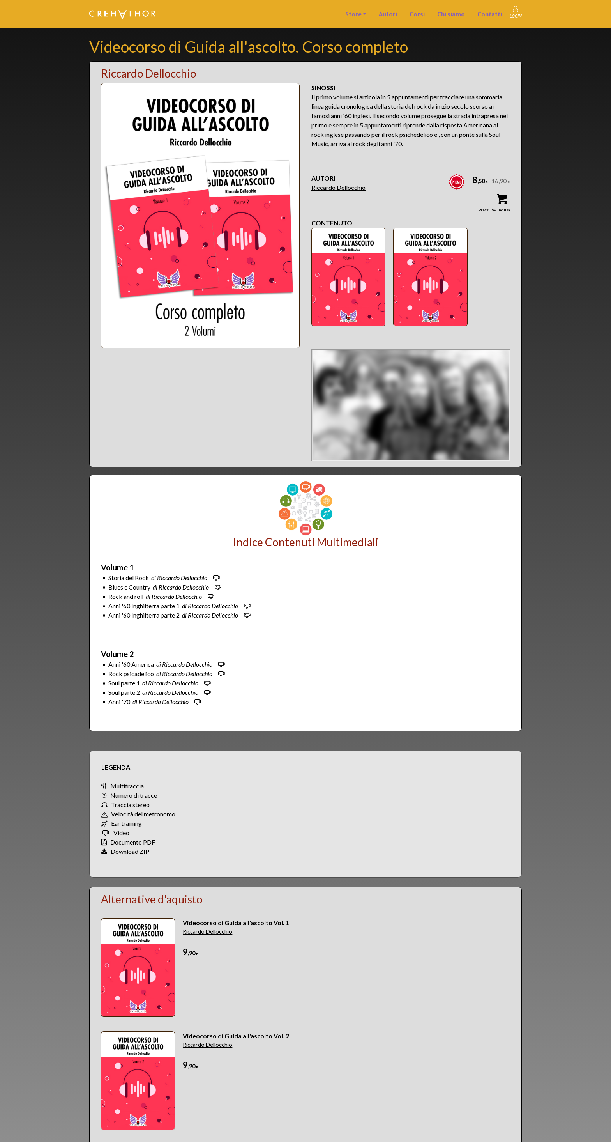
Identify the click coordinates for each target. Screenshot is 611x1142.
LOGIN (516, 16)
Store (353, 14)
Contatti (489, 14)
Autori (388, 14)
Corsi (417, 14)
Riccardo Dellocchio (338, 187)
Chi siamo (451, 14)
